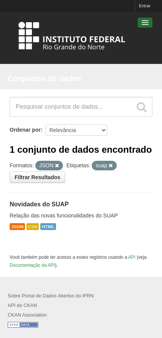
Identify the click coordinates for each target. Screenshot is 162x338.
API (132, 257)
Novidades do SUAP (39, 204)
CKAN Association (27, 315)
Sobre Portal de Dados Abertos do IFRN (51, 296)
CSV (32, 226)
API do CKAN (22, 305)
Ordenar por (25, 130)
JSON (17, 226)
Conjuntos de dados (44, 78)
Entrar (144, 5)
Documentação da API (32, 265)
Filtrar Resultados (37, 177)
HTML (48, 226)
